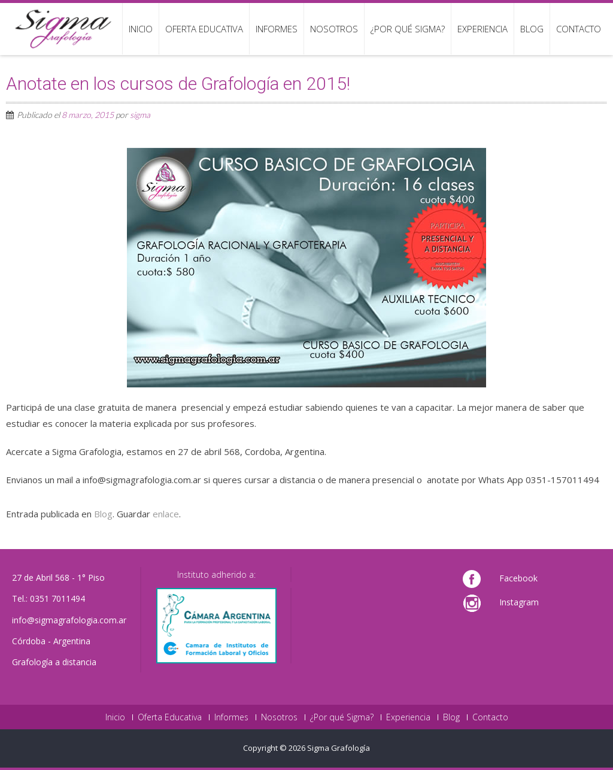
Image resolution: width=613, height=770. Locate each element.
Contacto (578, 29)
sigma (140, 115)
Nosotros (334, 29)
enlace (166, 514)
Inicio (141, 29)
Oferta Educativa (204, 29)
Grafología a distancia (54, 662)
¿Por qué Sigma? (408, 29)
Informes (277, 29)
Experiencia (482, 29)
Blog (532, 29)
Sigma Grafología (338, 747)
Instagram (519, 602)
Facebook (518, 578)
